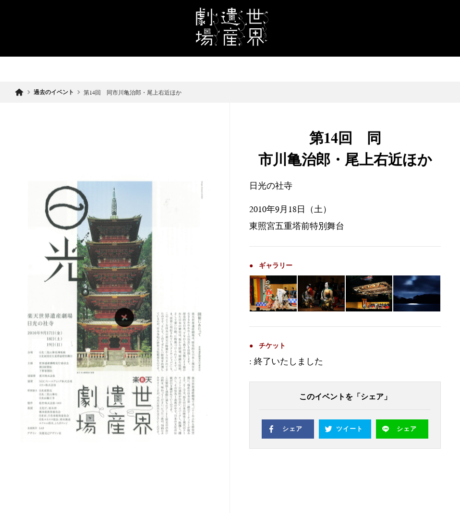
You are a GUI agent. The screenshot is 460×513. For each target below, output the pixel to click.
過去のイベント (54, 92)
